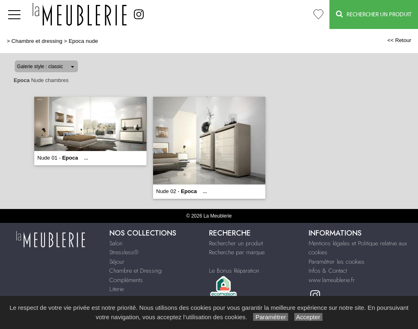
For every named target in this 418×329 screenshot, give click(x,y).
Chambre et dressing (36, 41)
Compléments (126, 280)
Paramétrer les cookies (337, 261)
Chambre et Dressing (135, 270)
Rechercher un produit (236, 243)
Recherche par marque (237, 252)
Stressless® (123, 252)
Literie (116, 289)
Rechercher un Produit (373, 14)
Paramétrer (270, 316)
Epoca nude (83, 41)
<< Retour (399, 40)
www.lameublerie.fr (332, 280)
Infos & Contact (328, 270)
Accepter (308, 316)
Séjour (117, 261)
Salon (115, 243)
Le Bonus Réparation (234, 270)
